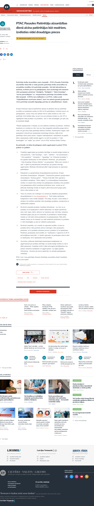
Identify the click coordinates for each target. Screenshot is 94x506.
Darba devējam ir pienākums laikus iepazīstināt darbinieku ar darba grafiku (82, 386)
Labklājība (30, 402)
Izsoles (41, 458)
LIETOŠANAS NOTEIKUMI (14, 483)
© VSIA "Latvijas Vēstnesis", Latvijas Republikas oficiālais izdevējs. (18, 498)
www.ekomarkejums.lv (40, 196)
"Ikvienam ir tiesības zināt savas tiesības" (17, 493)
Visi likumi (12, 460)
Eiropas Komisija (45, 277)
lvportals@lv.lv (43, 485)
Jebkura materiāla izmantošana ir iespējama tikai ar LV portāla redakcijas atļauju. (22, 496)
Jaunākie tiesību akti (15, 456)
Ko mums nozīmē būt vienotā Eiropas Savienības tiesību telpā (25, 422)
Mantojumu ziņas (44, 460)
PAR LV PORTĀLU (12, 481)
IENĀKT (92, 1)
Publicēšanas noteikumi (25, 265)
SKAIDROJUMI (23, 5)
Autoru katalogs (79, 458)
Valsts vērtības (80, 404)
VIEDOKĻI (36, 5)
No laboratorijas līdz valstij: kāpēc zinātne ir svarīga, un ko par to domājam (58, 348)
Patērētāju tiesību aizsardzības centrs (27, 282)
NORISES (30, 5)
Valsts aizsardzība (86, 88)
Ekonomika (6, 43)
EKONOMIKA (3, 330)
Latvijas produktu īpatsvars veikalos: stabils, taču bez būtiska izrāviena (86, 306)
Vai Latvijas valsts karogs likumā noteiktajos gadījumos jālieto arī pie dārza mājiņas (83, 400)
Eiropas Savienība (4, 429)
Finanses (46, 428)
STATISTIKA (3, 334)
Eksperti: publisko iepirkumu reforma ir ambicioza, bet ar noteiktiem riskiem (81, 348)
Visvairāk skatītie (14, 458)
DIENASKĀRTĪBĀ (44, 5)
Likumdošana (89, 133)
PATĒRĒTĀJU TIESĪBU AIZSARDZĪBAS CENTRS (14, 299)
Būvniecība (79, 416)
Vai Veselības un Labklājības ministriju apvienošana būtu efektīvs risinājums (33, 398)
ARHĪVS (67, 5)
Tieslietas (84, 111)
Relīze (6, 41)
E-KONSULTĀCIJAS (59, 5)
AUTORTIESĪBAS (12, 487)
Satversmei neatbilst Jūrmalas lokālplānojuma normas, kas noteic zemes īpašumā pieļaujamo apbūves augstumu (85, 105)
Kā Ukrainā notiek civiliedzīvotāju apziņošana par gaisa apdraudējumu (85, 84)
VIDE (1, 332)
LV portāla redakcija (42, 482)
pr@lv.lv (47, 487)
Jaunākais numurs (80, 456)
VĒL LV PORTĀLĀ (5, 374)
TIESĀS (51, 5)
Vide (28, 277)
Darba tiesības (80, 390)
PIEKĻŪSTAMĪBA (12, 485)
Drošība (88, 98)
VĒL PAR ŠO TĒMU (6, 324)
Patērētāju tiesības (28, 314)
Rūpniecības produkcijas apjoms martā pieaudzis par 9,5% (85, 363)
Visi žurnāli (78, 460)
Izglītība (83, 122)
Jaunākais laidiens (45, 456)
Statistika (35, 277)
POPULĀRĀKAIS (78, 69)
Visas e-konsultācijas (81, 420)
